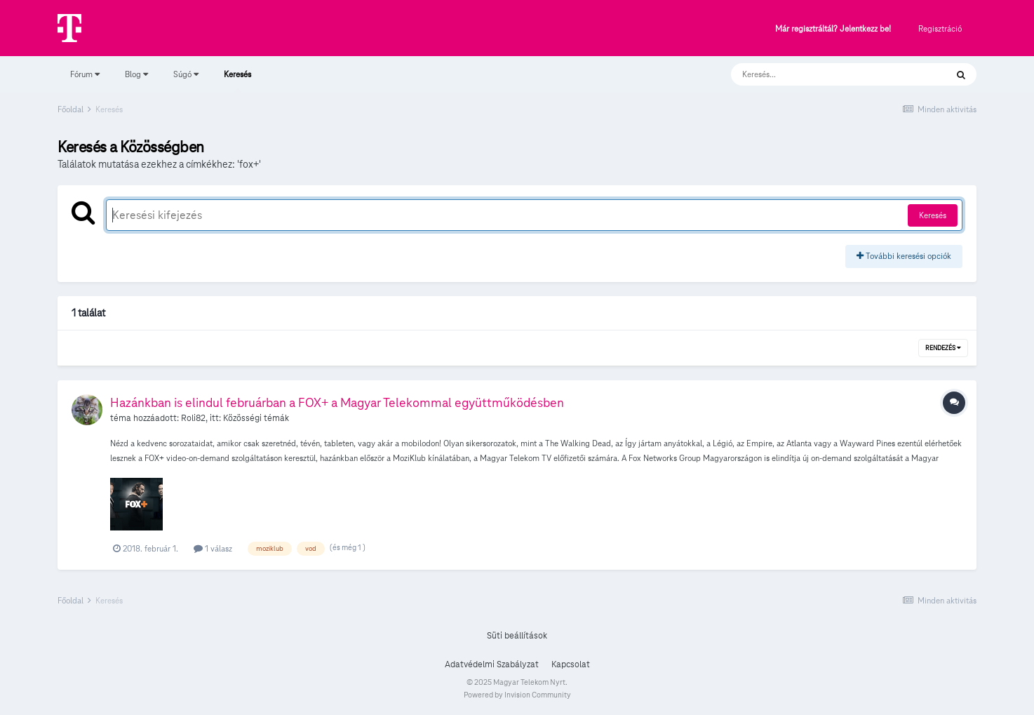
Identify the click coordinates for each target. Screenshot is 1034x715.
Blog (136, 74)
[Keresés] (824, 74)
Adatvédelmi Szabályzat (492, 664)
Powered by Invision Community (517, 695)
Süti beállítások (517, 635)
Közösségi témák (256, 418)
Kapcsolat (570, 664)
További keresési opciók (904, 255)
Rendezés (943, 348)
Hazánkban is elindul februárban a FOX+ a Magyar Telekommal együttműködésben (337, 402)
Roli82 (193, 418)
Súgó (186, 74)
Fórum (85, 74)
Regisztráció (940, 28)
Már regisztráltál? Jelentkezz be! (833, 29)
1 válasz (213, 548)
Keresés (237, 81)
